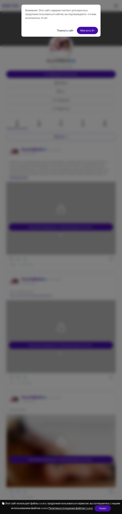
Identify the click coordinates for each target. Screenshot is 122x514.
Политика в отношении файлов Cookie (70, 508)
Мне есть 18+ (87, 30)
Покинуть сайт (65, 30)
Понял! (102, 508)
